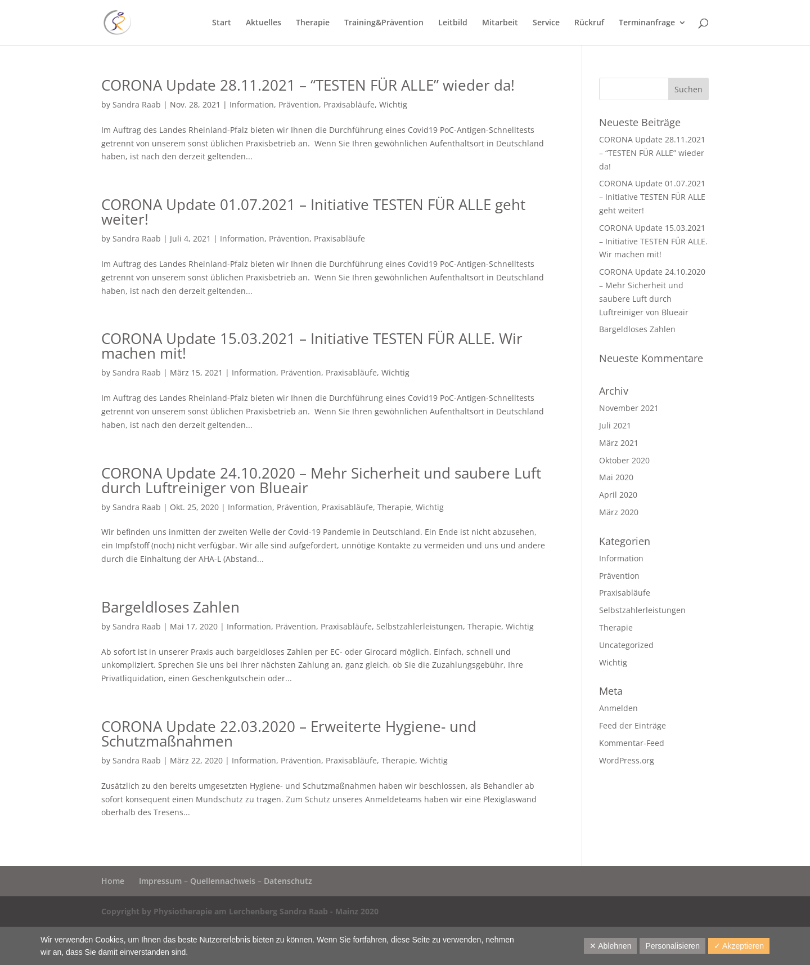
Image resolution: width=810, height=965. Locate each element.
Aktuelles (263, 23)
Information (252, 104)
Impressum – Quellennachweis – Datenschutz (225, 880)
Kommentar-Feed (631, 743)
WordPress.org (626, 760)
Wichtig (393, 104)
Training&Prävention (384, 23)
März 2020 (618, 512)
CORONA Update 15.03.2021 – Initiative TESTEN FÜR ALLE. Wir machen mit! (312, 345)
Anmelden (618, 708)
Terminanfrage (647, 23)
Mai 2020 (616, 477)
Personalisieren (672, 945)
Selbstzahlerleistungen (419, 626)
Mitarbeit (500, 23)
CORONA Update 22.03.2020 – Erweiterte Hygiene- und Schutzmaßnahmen (288, 733)
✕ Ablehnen (610, 945)
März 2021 (618, 442)
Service (546, 23)
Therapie (313, 23)
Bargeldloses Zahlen (170, 607)
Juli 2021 (615, 425)
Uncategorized (626, 645)
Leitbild (452, 23)
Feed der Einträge (632, 725)
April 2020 (618, 494)
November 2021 (629, 408)
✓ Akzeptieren (739, 945)
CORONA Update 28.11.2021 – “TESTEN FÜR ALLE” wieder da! (308, 85)
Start (221, 23)
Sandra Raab (136, 104)
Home (112, 880)
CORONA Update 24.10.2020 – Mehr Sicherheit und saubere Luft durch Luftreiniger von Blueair (321, 480)
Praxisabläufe (349, 104)
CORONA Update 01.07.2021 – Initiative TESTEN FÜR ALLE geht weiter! (313, 211)
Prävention (298, 104)
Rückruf (589, 23)
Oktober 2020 (624, 460)
